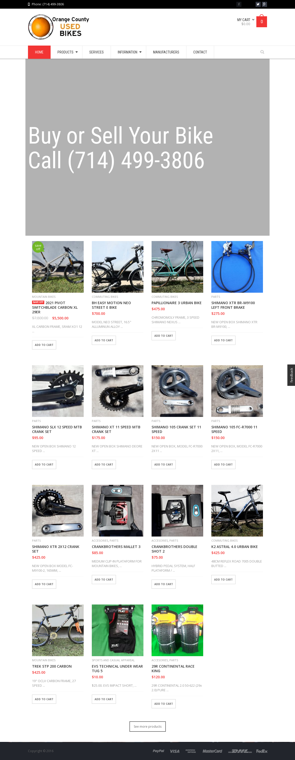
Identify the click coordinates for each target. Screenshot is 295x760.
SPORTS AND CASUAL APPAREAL (113, 660)
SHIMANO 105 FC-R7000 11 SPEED (234, 429)
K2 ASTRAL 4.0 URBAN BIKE (234, 546)
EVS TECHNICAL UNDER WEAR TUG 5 (117, 668)
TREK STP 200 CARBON (52, 666)
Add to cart (44, 345)
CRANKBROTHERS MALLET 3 (116, 546)
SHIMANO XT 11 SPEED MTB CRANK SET (116, 429)
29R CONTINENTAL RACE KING (173, 668)
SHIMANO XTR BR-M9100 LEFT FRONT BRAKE (233, 305)
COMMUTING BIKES (105, 297)
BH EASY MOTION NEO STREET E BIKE (111, 305)
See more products (147, 726)
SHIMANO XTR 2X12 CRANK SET (55, 549)
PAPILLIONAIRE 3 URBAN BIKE (177, 303)
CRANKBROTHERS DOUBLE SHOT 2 (174, 549)
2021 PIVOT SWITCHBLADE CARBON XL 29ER (55, 307)
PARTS (215, 297)
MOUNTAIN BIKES (43, 297)
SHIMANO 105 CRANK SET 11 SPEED (176, 429)
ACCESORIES (100, 540)
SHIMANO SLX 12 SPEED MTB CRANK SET (57, 429)
